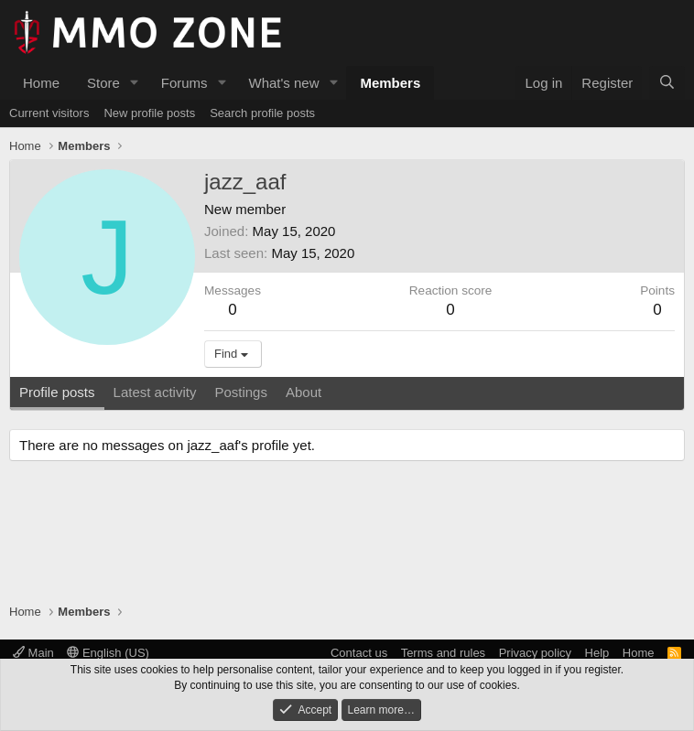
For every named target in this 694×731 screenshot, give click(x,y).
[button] (134, 83)
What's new (283, 83)
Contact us (359, 653)
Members (390, 83)
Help (597, 653)
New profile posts (149, 113)
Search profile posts (262, 113)
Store (103, 83)
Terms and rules (443, 653)
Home (41, 83)
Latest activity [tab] (155, 392)
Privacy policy (535, 653)
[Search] (667, 83)
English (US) (108, 653)
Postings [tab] (240, 392)
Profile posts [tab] (57, 392)
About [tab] (303, 392)
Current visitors (49, 113)
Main (33, 653)
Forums (184, 83)
